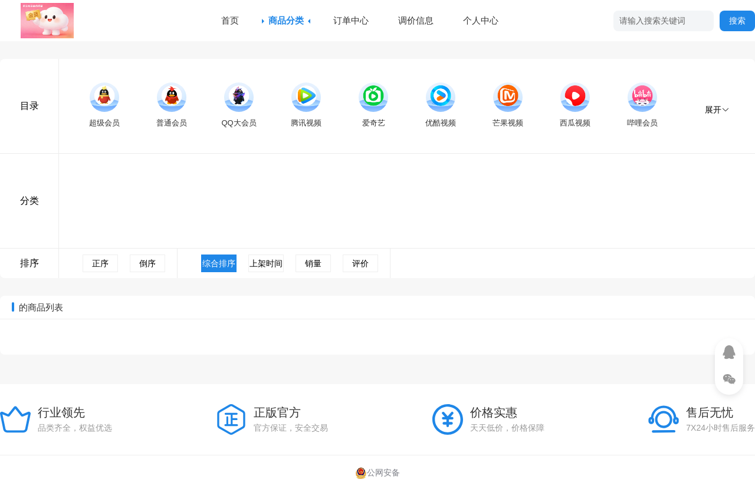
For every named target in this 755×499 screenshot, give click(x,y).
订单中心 (351, 20)
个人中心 (480, 20)
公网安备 (377, 472)
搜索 (737, 20)
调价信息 (416, 20)
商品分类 (286, 20)
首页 (230, 20)
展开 (717, 109)
